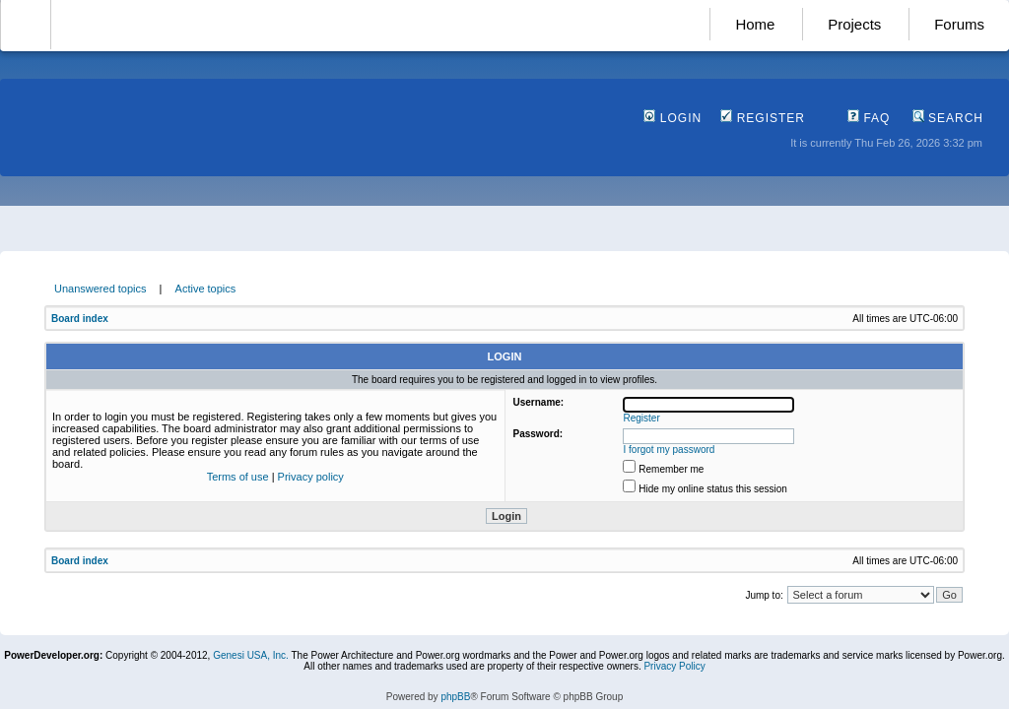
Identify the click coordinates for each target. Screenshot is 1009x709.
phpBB (455, 696)
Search (947, 118)
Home (754, 24)
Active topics (205, 288)
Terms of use (238, 477)
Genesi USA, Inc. (251, 655)
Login (672, 118)
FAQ (868, 118)
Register (762, 118)
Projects (854, 24)
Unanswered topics (100, 288)
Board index (79, 318)
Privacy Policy (674, 666)
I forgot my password (669, 449)
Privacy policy (311, 477)
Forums (959, 24)
